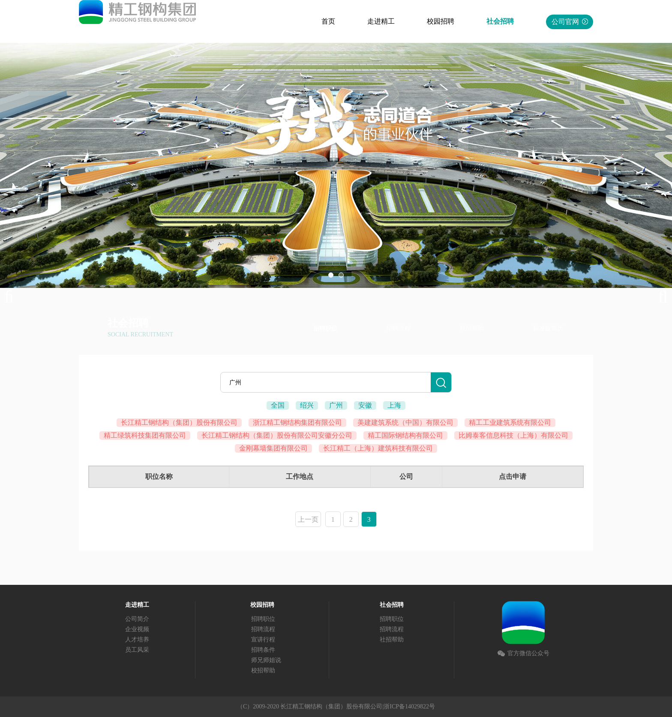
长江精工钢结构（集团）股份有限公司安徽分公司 (276, 435)
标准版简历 (548, 328)
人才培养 (137, 639)
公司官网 (570, 21)
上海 (394, 405)
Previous (12, 297)
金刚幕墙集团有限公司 (273, 448)
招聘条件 (263, 650)
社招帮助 (472, 328)
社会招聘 (500, 21)
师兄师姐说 (266, 660)
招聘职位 (325, 328)
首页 (328, 21)
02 (341, 275)
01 (330, 275)
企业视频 (137, 629)
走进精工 (381, 21)
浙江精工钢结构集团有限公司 (297, 422)
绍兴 (307, 405)
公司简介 (137, 619)
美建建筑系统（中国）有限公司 (405, 422)
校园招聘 (440, 21)
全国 (278, 405)
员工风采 (137, 650)
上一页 (308, 519)
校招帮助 (263, 670)
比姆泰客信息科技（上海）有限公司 (513, 435)
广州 (336, 405)
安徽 (365, 405)
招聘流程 (399, 328)
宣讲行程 (263, 639)
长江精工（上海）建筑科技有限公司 (378, 448)
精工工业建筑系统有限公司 (510, 422)
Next (659, 297)
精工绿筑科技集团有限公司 (145, 435)
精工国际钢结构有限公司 (405, 435)
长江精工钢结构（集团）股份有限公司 (179, 422)
